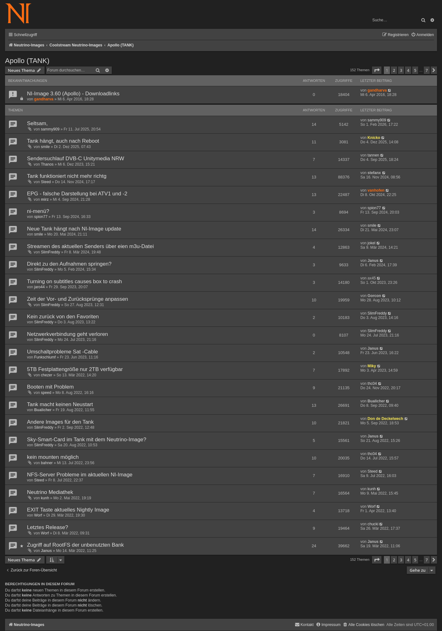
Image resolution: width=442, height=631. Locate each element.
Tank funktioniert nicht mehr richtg (66, 176)
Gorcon (374, 296)
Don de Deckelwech (385, 418)
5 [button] (415, 70)
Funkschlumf (45, 357)
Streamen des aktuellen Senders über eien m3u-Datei (90, 246)
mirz (45, 199)
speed (46, 392)
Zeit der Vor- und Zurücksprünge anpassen (77, 299)
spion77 (40, 217)
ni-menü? (38, 211)
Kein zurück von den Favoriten (63, 317)
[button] (376, 70)
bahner (47, 463)
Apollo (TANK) (27, 61)
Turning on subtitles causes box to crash (74, 281)
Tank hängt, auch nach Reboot (63, 141)
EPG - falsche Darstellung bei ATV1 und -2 (77, 194)
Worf (38, 515)
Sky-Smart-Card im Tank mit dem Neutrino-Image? (86, 440)
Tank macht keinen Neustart (60, 404)
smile (45, 147)
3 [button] (401, 70)
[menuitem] (422, 35)
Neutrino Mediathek (50, 492)
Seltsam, (37, 123)
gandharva (43, 99)
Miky (372, 366)
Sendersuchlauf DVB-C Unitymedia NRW (75, 159)
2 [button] (394, 70)
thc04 (372, 383)
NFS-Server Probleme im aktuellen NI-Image (79, 475)
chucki (373, 524)
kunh (45, 498)
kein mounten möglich (53, 457)
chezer (46, 375)
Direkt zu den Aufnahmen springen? (69, 264)
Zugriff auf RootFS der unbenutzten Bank (75, 545)
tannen (373, 155)
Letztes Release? (47, 527)
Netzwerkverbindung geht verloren (67, 334)
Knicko (374, 137)
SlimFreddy (50, 252)
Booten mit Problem (50, 387)
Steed (46, 182)
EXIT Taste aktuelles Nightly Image (68, 510)
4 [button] (408, 70)
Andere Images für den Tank (60, 422)
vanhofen (376, 190)
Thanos (47, 164)
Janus (373, 260)
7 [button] (427, 70)
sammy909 (50, 129)
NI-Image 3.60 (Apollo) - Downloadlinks (73, 94)
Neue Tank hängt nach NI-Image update (74, 229)
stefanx (374, 173)
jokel (371, 243)
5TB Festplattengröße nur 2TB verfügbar (75, 369)
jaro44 (39, 287)
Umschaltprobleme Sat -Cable (62, 352)
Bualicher (42, 410)
